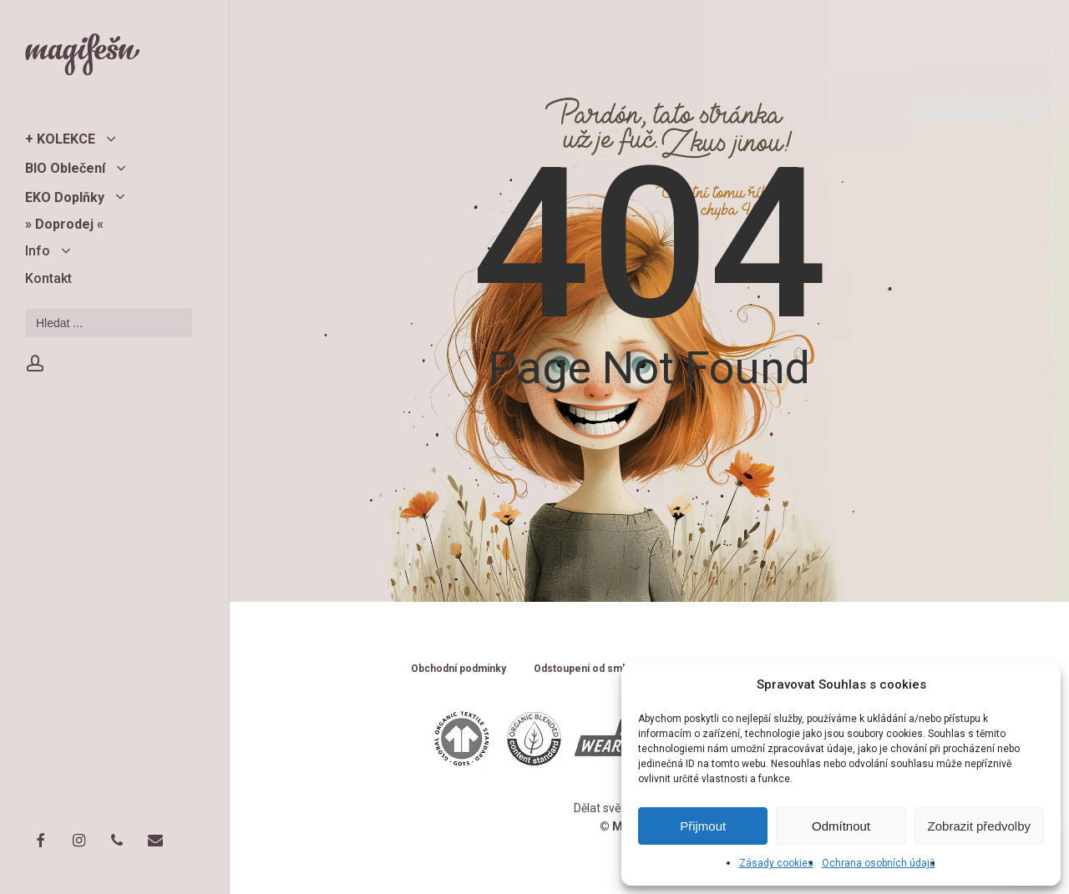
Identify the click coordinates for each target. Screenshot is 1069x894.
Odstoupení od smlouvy (591, 669)
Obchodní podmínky (458, 669)
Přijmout (703, 826)
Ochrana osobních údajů (878, 863)
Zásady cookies (776, 863)
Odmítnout (841, 826)
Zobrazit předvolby (979, 826)
